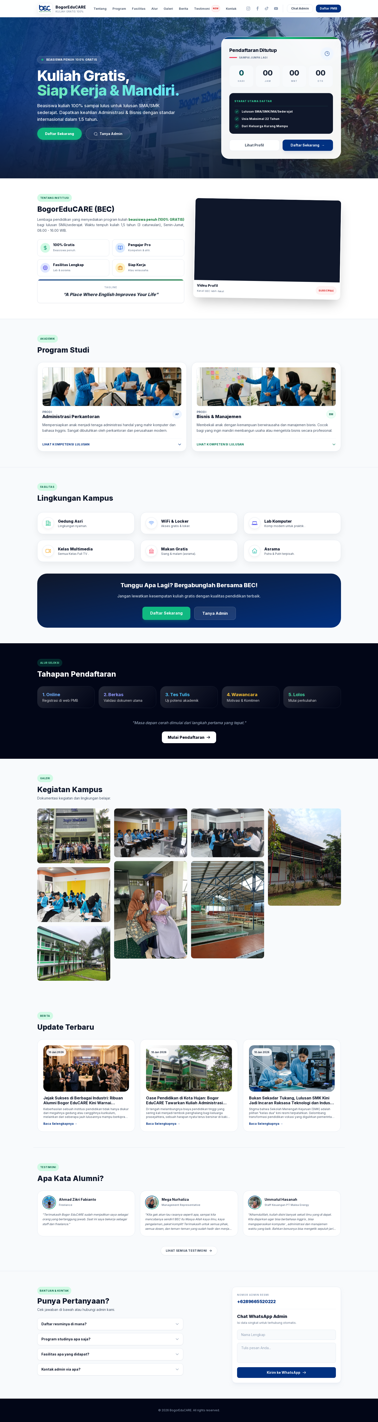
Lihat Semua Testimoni (189, 1250)
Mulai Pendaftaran (189, 737)
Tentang (100, 8)
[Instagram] (248, 8)
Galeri (168, 8)
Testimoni (207, 8)
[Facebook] (257, 8)
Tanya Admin (108, 134)
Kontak (231, 8)
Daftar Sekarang (59, 134)
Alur (154, 8)
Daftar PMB (328, 8)
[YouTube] (276, 8)
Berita (183, 8)
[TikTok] (267, 8)
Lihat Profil (254, 145)
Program (119, 8)
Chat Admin (300, 8)
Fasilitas (139, 8)
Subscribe (325, 290)
